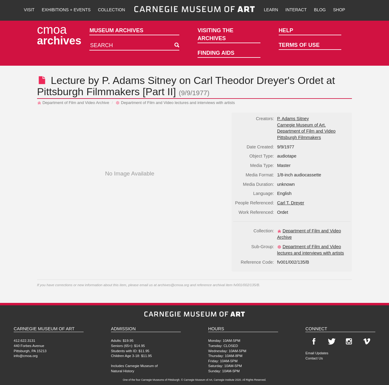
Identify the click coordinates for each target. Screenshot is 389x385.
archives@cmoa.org (173, 285)
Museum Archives (116, 30)
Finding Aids (216, 53)
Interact (296, 9)
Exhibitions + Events (66, 9)
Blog (320, 9)
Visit (29, 9)
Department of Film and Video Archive (73, 102)
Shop (339, 9)
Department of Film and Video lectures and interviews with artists (175, 102)
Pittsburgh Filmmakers (88, 91)
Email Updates (316, 353)
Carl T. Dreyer (290, 202)
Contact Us (314, 358)
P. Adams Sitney (139, 80)
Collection (111, 9)
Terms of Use (299, 45)
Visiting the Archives (215, 34)
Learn (271, 9)
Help (286, 30)
